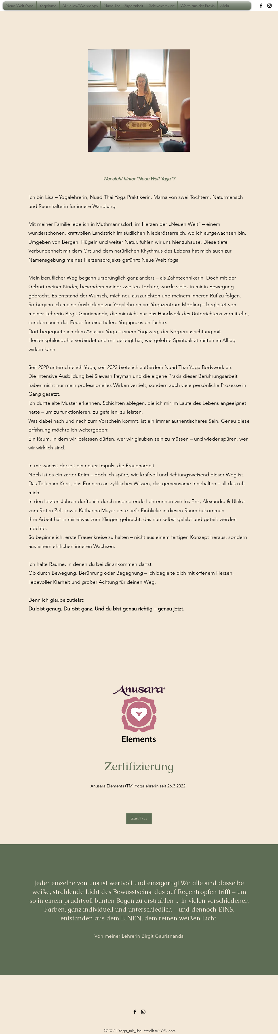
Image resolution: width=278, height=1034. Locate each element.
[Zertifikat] (139, 818)
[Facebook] (261, 6)
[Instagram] (269, 6)
